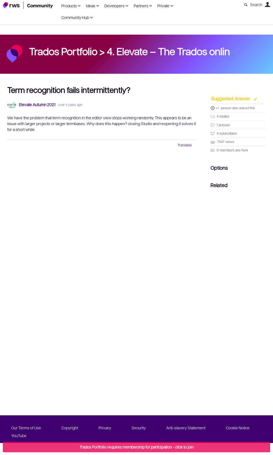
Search (256, 4)
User (267, 4)
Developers (114, 5)
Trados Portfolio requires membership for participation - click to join (137, 446)
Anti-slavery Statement (185, 427)
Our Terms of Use (26, 427)
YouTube (19, 435)
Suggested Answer (231, 98)
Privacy (105, 427)
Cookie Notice (238, 427)
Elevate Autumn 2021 (37, 104)
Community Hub (75, 17)
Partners (141, 5)
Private (163, 5)
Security (138, 427)
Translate (185, 145)
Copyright (69, 427)
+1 (217, 108)
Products (69, 5)
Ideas (90, 5)
